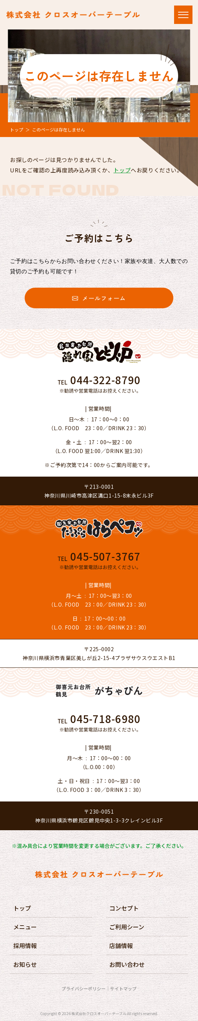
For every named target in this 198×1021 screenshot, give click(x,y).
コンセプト (124, 908)
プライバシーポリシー (83, 988)
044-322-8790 (105, 380)
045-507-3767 (105, 556)
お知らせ (25, 964)
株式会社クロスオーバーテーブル (98, 1013)
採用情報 (25, 945)
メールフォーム (99, 298)
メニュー (25, 926)
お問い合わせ (127, 964)
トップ (16, 129)
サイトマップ (123, 988)
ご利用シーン (126, 926)
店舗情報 (121, 945)
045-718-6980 (105, 718)
